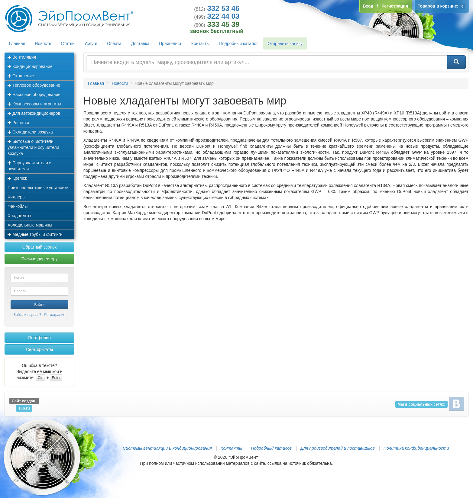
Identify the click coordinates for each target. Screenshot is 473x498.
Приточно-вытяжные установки (38, 187)
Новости (43, 43)
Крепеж (17, 178)
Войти (39, 305)
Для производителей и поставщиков (337, 448)
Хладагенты (19, 215)
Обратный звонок (39, 247)
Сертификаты (39, 349)
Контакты (200, 43)
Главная (17, 43)
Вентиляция (22, 57)
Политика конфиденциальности (416, 448)
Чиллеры (16, 196)
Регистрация (55, 315)
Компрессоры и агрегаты (34, 103)
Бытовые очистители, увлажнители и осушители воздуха (33, 147)
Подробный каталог (238, 43)
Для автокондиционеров (34, 113)
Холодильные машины (30, 225)
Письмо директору (39, 258)
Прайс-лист (170, 43)
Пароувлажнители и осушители (29, 165)
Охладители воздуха (30, 132)
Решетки (18, 122)
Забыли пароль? (27, 315)
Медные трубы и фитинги (35, 234)
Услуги (90, 43)
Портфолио (39, 337)
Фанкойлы (18, 206)
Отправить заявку (285, 43)
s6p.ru (24, 408)
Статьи (68, 43)
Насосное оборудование (34, 94)
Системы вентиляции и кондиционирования (167, 448)
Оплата (114, 43)
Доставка (140, 43)
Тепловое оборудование (34, 85)
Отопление (21, 75)
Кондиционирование (30, 66)
